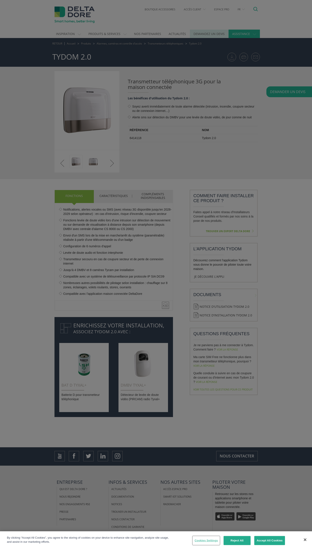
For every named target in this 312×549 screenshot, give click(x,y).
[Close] (305, 540)
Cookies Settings (206, 540)
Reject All (236, 540)
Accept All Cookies (270, 540)
